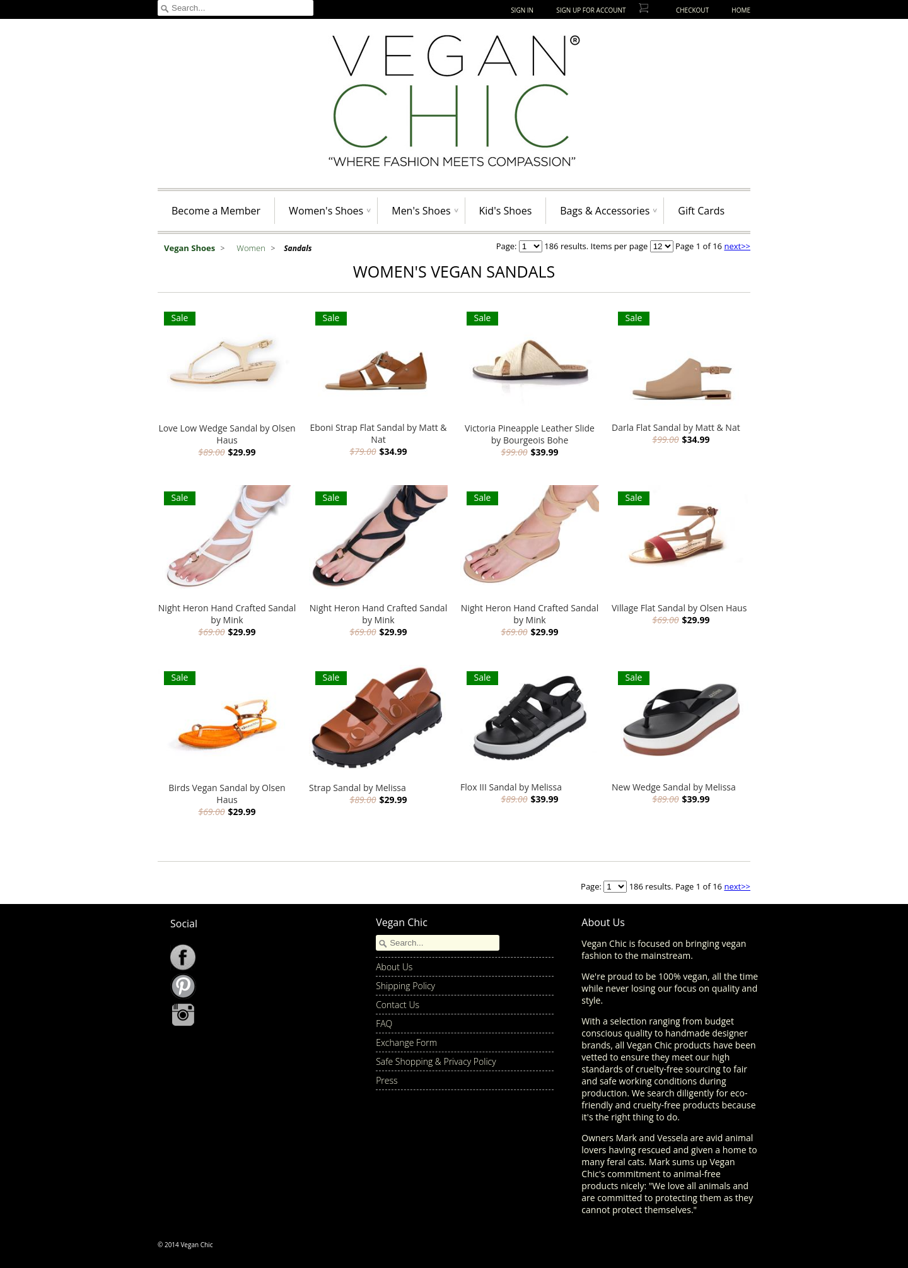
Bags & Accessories (604, 211)
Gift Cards (701, 211)
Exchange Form (406, 1042)
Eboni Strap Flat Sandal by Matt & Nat (378, 433)
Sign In (522, 10)
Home (740, 10)
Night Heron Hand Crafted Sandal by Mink (227, 614)
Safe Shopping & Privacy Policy (436, 1061)
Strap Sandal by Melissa (357, 788)
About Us (394, 967)
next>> (737, 246)
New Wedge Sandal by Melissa (674, 787)
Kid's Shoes (505, 211)
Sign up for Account (591, 10)
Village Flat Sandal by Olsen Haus (679, 608)
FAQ (384, 1024)
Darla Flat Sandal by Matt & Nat (676, 427)
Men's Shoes (421, 211)
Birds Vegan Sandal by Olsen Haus (226, 794)
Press (386, 1080)
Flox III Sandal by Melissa (511, 787)
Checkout (692, 10)
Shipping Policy (405, 986)
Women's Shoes (326, 211)
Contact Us (397, 1005)
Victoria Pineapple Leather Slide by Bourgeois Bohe (530, 434)
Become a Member (216, 211)
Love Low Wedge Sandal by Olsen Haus (226, 434)
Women (251, 248)
